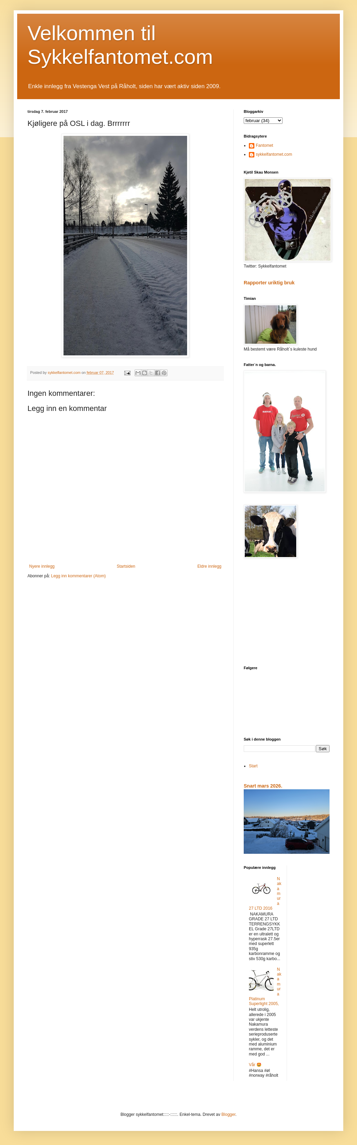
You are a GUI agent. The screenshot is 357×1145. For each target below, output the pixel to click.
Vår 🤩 (255, 1064)
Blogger (228, 1114)
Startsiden (126, 566)
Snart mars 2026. (263, 786)
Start (253, 766)
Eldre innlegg (209, 566)
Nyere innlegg (42, 566)
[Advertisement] (287, 613)
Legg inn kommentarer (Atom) (78, 576)
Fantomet (264, 145)
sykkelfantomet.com (274, 154)
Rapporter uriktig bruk (269, 282)
